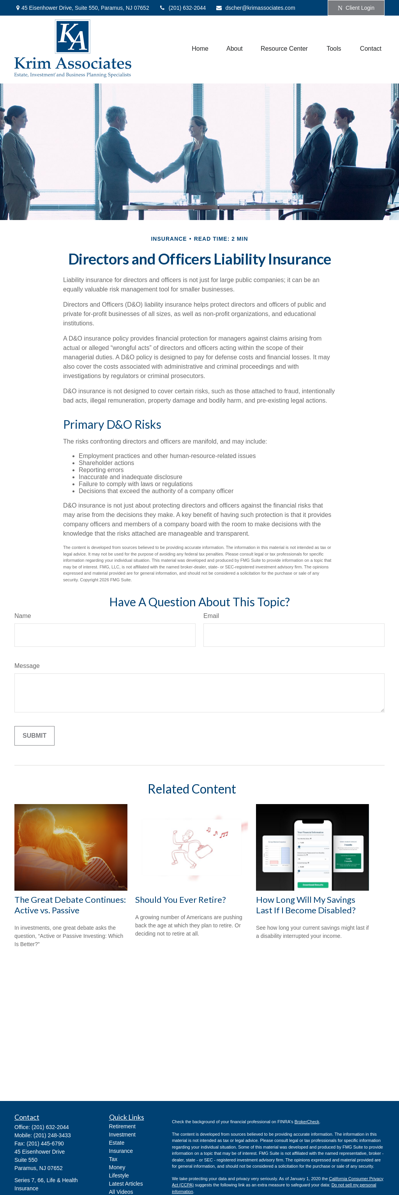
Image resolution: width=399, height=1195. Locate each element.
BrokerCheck (307, 1121)
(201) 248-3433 (52, 1135)
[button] (200, 48)
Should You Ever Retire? (180, 899)
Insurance (121, 1151)
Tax (113, 1159)
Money (117, 1167)
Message (27, 665)
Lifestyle (119, 1175)
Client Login (356, 8)
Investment (122, 1134)
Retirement (122, 1126)
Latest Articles (126, 1184)
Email (211, 616)
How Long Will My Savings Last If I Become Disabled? (306, 904)
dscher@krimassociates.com (255, 8)
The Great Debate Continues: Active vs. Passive (70, 904)
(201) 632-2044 (182, 8)
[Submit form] (34, 736)
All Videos (121, 1192)
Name (22, 616)
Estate (117, 1143)
